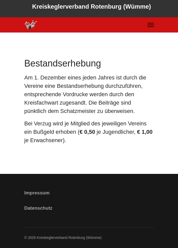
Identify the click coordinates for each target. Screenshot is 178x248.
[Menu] (151, 24)
